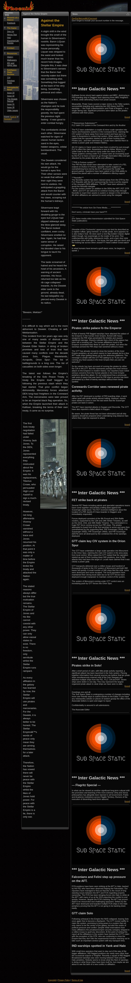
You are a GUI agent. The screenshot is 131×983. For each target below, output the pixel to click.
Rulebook (11, 23)
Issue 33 (10, 93)
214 (8, 77)
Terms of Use (77, 980)
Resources (12, 53)
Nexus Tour (12, 34)
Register (7, 119)
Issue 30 (10, 107)
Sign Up (10, 31)
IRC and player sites (12, 64)
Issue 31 (10, 104)
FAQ (9, 38)
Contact (10, 48)
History (10, 57)
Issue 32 (10, 96)
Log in (13, 117)
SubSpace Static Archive (12, 72)
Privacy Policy (64, 980)
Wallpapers (12, 60)
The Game (12, 28)
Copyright (52, 980)
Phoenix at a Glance (13, 19)
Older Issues (12, 110)
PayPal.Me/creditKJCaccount (84, 18)
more (127, 117)
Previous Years (11, 81)
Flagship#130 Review (13, 42)
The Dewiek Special (12, 100)
